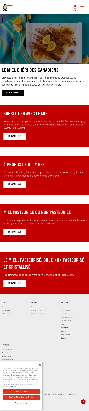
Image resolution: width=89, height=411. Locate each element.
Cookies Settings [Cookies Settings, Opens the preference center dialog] (21, 403)
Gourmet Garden (66, 320)
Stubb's (63, 338)
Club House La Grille (67, 310)
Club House (64, 307)
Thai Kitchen (65, 327)
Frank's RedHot (65, 334)
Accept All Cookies (21, 391)
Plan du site (72, 394)
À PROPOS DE (6, 345)
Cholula (63, 331)
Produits (4, 302)
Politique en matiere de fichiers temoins (52, 394)
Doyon (63, 324)
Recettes (34, 302)
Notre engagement (7, 359)
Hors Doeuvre (35, 307)
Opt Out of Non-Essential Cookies (21, 397)
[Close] (39, 364)
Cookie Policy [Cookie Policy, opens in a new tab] (13, 386)
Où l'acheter (5, 352)
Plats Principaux (36, 310)
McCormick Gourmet (67, 317)
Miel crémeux (6, 310)
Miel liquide (5, 307)
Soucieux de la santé (8, 349)
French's (63, 313)
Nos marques (65, 302)
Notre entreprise (6, 356)
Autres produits (6, 313)
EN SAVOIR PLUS (12, 93)
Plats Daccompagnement (38, 313)
